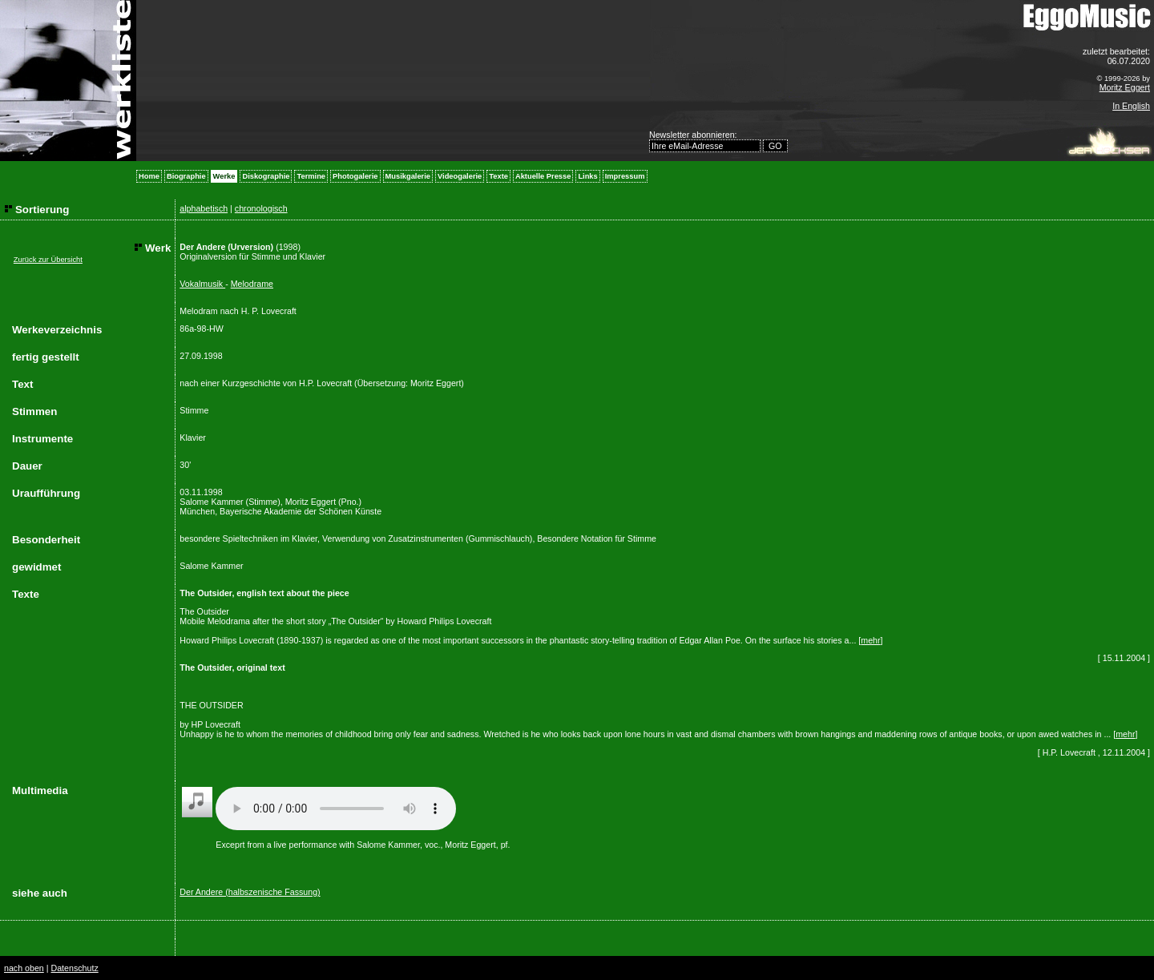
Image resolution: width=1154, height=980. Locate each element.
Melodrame (252, 283)
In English (1131, 106)
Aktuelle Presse (543, 176)
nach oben (24, 968)
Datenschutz (74, 968)
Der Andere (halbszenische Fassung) (250, 892)
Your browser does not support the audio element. (336, 808)
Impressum (625, 176)
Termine (311, 176)
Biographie (186, 176)
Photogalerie (355, 176)
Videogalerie (460, 176)
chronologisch (261, 208)
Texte (498, 176)
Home (149, 176)
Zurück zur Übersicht (48, 260)
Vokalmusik (202, 283)
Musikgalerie (408, 176)
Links (587, 176)
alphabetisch (204, 208)
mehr (870, 640)
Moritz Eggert (1125, 87)
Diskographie (265, 176)
